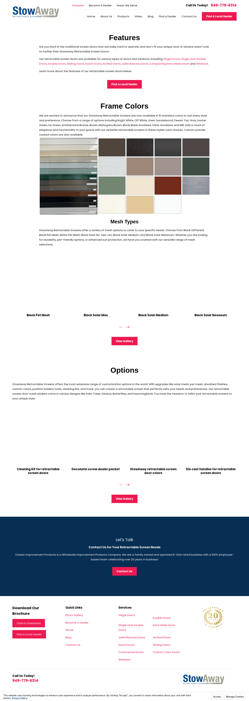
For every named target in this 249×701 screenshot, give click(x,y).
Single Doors (171, 59)
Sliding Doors (75, 64)
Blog (68, 637)
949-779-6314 (224, 5)
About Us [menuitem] (106, 16)
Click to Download (29, 623)
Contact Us (72, 645)
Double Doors (57, 64)
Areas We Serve (127, 5)
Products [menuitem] (123, 16)
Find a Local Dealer (124, 84)
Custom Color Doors (166, 652)
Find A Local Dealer (219, 16)
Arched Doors (112, 64)
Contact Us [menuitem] (189, 16)
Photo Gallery (74, 615)
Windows (202, 64)
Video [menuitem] (138, 16)
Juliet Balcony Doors (135, 64)
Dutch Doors (93, 64)
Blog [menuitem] (151, 16)
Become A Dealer (100, 5)
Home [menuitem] (91, 16)
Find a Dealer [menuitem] (167, 16)
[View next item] (127, 327)
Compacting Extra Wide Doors (169, 64)
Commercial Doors (131, 652)
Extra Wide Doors (164, 625)
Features (78, 5)
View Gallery (124, 341)
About (69, 630)
